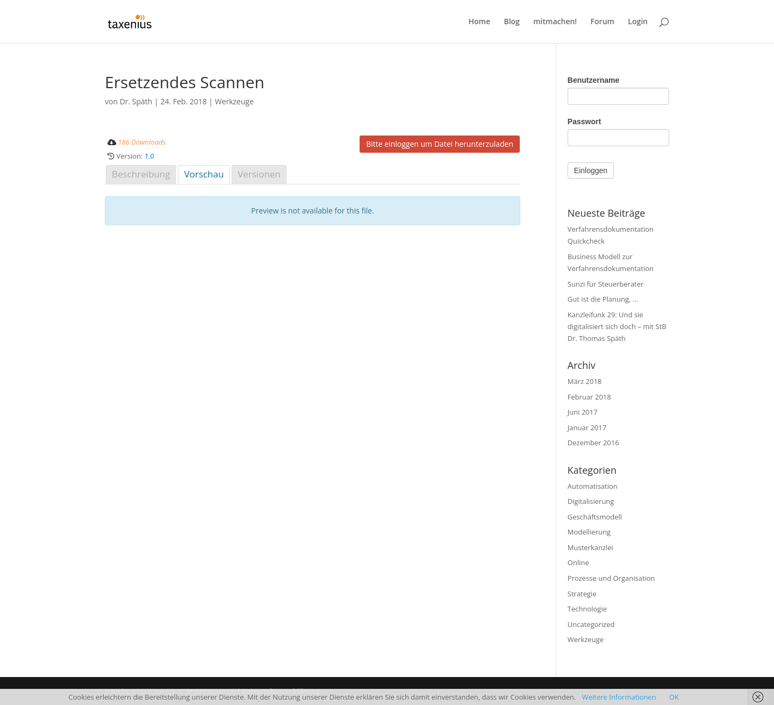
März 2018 (584, 381)
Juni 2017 (583, 412)
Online (578, 562)
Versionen (259, 174)
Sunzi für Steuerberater (606, 284)
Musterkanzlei (590, 547)
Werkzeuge (234, 101)
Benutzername (593, 80)
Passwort (584, 121)
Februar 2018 (589, 397)
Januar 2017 (587, 427)
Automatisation (593, 486)
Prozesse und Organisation (611, 578)
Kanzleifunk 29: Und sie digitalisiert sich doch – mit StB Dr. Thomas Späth (617, 326)
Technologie (587, 609)
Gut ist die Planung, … (603, 299)
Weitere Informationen (619, 697)
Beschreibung (141, 174)
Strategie (582, 594)
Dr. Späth (136, 101)
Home (480, 22)
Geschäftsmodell (595, 517)
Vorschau (204, 174)
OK (674, 697)
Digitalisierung (591, 501)
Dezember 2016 (593, 442)
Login (638, 22)
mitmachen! (555, 22)
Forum (602, 22)
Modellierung (589, 532)
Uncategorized (591, 624)
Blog (511, 22)
